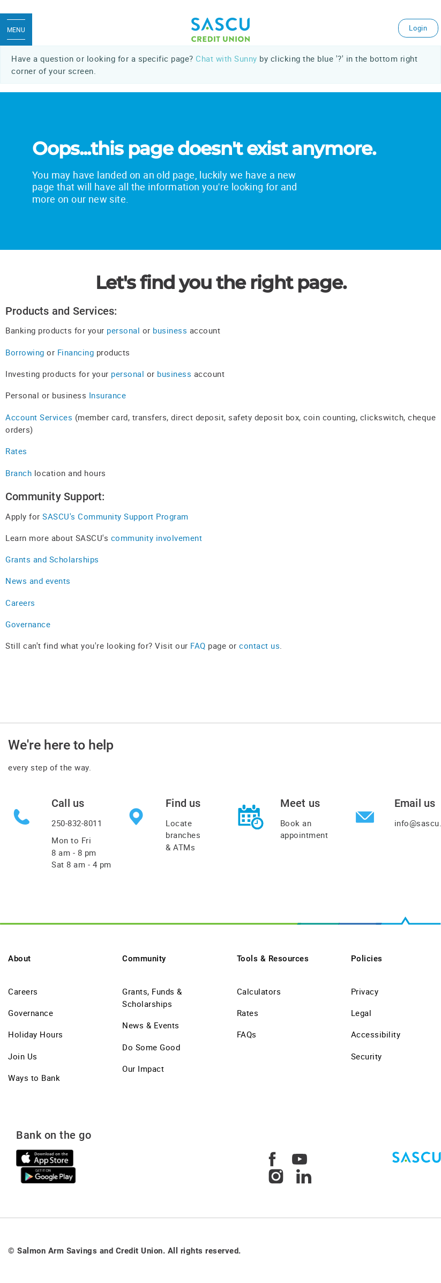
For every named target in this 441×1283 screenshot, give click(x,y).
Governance (27, 624)
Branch (18, 473)
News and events (38, 580)
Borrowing (24, 352)
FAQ (199, 645)
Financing (75, 352)
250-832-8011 (76, 823)
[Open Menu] (16, 29)
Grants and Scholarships (52, 559)
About (19, 958)
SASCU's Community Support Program (115, 516)
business (170, 330)
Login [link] (418, 28)
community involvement (157, 537)
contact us (259, 645)
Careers (20, 602)
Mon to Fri (81, 852)
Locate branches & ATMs (183, 835)
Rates (16, 451)
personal (123, 330)
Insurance (107, 395)
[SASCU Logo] (220, 30)
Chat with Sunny (226, 58)
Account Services (38, 417)
